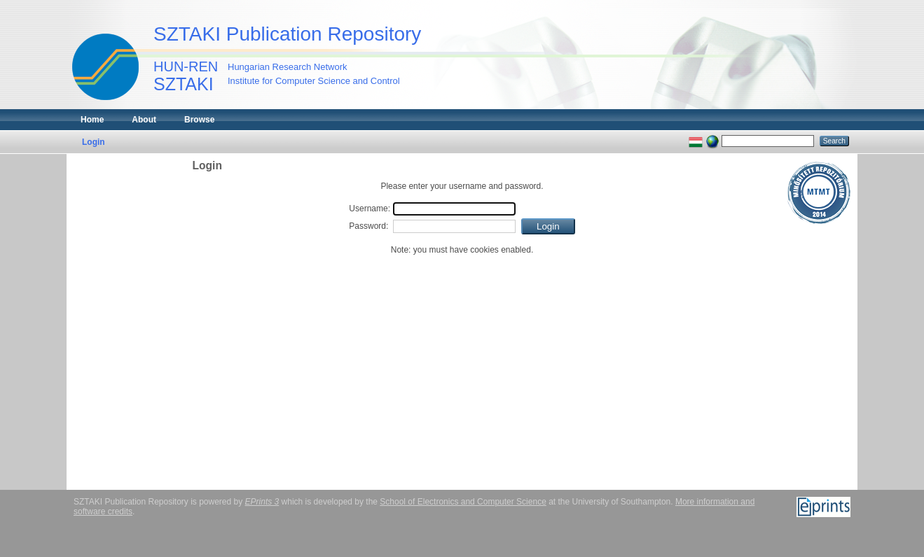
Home (92, 120)
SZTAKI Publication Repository (287, 34)
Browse (199, 120)
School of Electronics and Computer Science (463, 502)
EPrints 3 (262, 502)
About (144, 120)
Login (93, 142)
